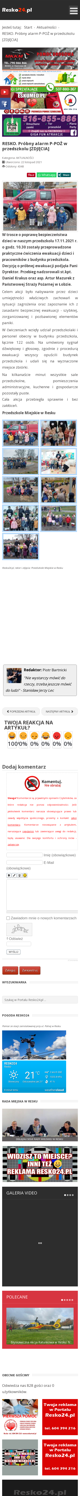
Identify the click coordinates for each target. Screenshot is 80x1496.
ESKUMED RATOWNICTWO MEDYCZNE (40, 1483)
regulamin (28, 831)
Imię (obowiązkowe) (60, 855)
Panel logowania (35, 1445)
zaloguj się (13, 844)
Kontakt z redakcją (35, 1457)
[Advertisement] (40, 621)
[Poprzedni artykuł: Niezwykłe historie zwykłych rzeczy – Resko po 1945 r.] (21, 711)
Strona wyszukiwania (40, 1463)
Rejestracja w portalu (36, 1451)
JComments (73, 960)
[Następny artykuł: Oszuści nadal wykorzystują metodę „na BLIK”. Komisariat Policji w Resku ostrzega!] (59, 711)
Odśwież (16, 939)
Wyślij (13, 951)
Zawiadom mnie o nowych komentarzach (44, 918)
